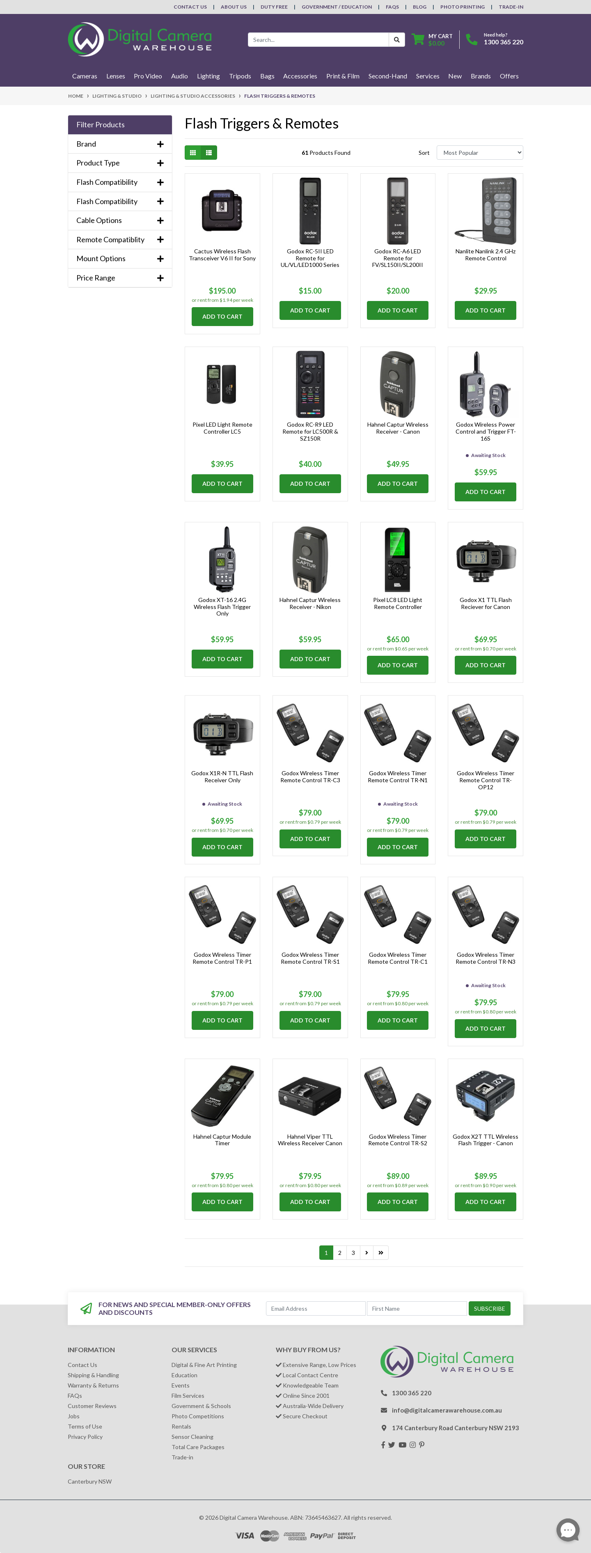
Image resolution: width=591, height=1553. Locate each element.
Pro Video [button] (148, 76)
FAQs (392, 7)
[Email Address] (316, 1308)
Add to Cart (222, 316)
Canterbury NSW (90, 1481)
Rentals (181, 1426)
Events (181, 1385)
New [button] (455, 76)
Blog (419, 7)
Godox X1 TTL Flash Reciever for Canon (486, 603)
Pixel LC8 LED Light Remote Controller (397, 603)
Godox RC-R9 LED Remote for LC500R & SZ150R (310, 431)
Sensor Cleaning (192, 1436)
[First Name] (417, 1308)
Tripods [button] (240, 76)
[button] (120, 124)
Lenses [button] (115, 76)
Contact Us (190, 7)
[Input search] (318, 39)
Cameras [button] (84, 76)
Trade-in (182, 1457)
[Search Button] (397, 39)
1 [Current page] (326, 1252)
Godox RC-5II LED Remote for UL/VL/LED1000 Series (310, 258)
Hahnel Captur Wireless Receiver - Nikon (310, 603)
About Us (234, 7)
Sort (424, 152)
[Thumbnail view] (193, 152)
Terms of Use (85, 1426)
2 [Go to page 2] (339, 1252)
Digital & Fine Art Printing (204, 1364)
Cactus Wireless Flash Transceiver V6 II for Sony (222, 255)
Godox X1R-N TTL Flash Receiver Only (222, 776)
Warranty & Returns (93, 1385)
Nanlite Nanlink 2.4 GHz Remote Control (485, 255)
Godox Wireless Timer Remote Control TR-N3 (485, 958)
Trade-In (511, 7)
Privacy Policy (85, 1436)
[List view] (209, 152)
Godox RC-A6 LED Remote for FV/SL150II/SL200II (397, 258)
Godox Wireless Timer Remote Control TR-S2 (397, 1140)
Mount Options (120, 258)
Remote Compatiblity (120, 239)
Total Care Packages (198, 1446)
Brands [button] (481, 76)
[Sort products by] (480, 152)
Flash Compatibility (120, 182)
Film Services (188, 1395)
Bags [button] (267, 76)
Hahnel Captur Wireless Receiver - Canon (397, 428)
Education (184, 1375)
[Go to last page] (381, 1252)
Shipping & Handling (93, 1375)
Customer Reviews (92, 1405)
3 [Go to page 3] (353, 1252)
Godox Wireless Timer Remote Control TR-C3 (310, 776)
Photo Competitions (198, 1416)
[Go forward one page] (366, 1252)
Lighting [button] (208, 76)
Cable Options (120, 220)
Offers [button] (509, 76)
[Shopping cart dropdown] (432, 39)
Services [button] (428, 76)
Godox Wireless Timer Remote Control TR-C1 (398, 958)
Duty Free (274, 7)
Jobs (74, 1416)
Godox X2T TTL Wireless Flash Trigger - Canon (485, 1140)
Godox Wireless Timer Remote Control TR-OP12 (485, 780)
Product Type (120, 163)
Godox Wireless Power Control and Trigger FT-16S (486, 431)
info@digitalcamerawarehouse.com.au (447, 1410)
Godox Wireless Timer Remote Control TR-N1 (398, 776)
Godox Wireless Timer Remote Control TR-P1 (222, 958)
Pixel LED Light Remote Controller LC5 (222, 428)
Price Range (120, 277)
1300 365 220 (503, 42)
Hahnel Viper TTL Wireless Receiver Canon (310, 1140)
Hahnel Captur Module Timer (222, 1140)
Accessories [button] (300, 76)
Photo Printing (462, 7)
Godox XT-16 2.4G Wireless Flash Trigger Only (222, 606)
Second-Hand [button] (388, 76)
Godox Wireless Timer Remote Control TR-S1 (310, 958)
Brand (120, 144)
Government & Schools (201, 1405)
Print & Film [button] (343, 76)
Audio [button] (179, 76)
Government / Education (337, 7)
